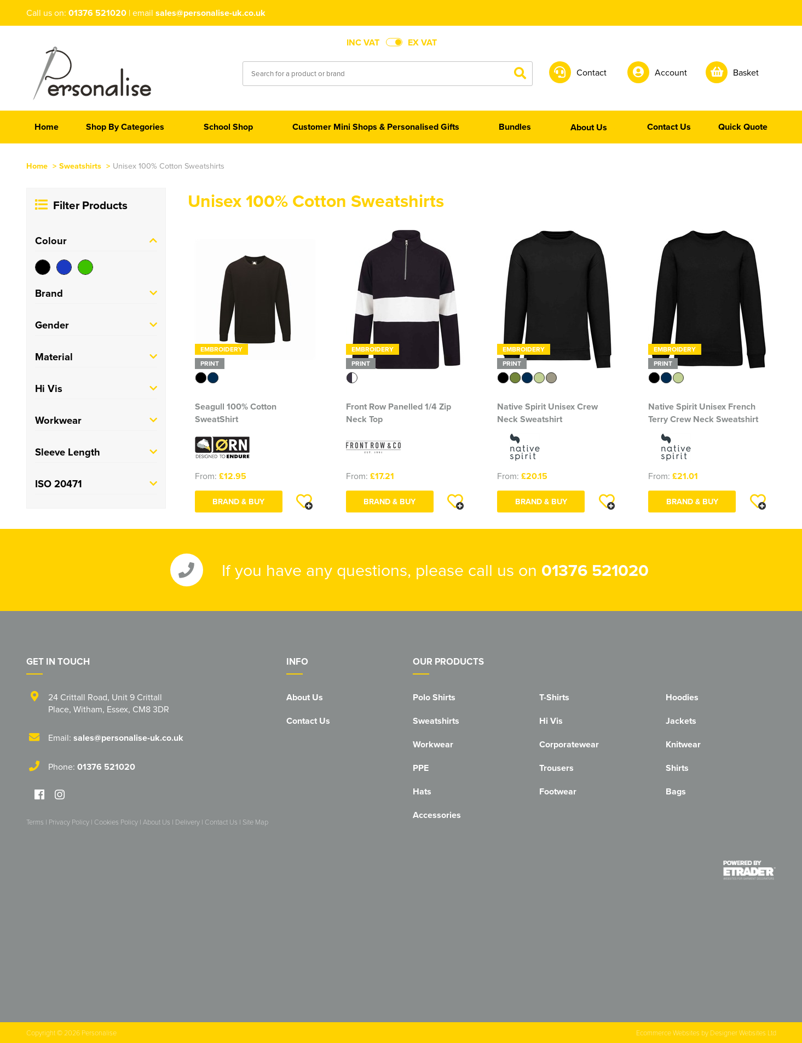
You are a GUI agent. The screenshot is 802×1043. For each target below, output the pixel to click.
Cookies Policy (116, 822)
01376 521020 (97, 13)
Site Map (255, 822)
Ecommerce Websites (668, 1033)
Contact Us (308, 720)
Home (37, 165)
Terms (35, 822)
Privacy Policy (69, 822)
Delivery (187, 822)
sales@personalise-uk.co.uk (210, 13)
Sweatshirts (80, 165)
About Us (304, 697)
